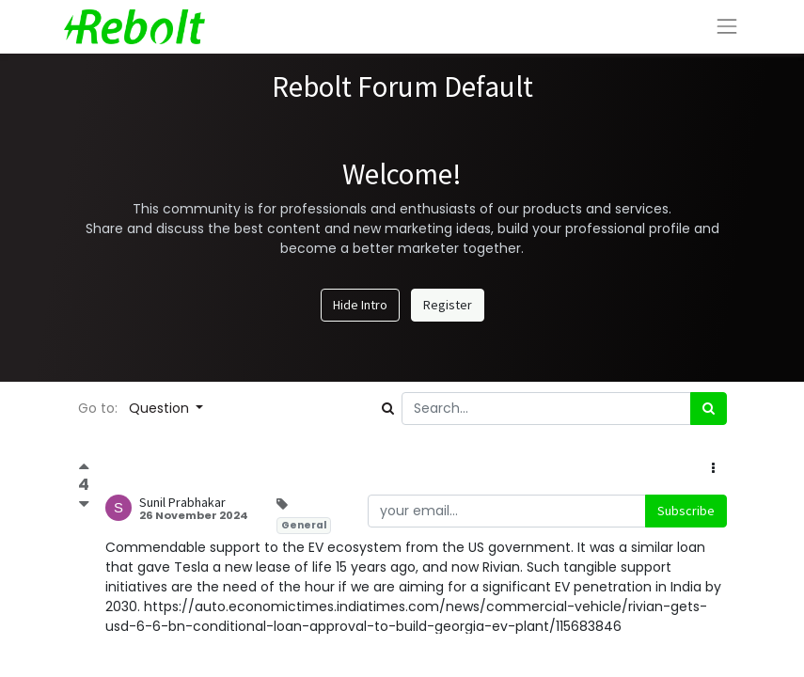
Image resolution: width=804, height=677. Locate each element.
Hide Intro (360, 304)
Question (161, 408)
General (303, 525)
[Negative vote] (84, 503)
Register (447, 304)
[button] (713, 469)
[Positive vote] (84, 469)
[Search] (708, 408)
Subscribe (686, 510)
